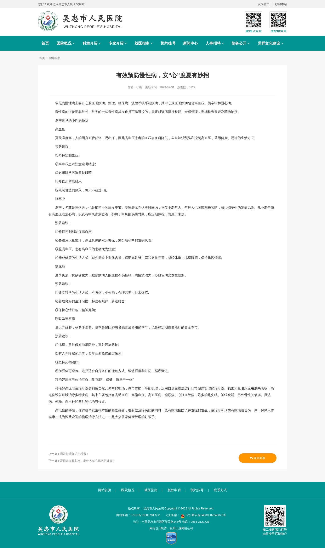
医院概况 (66, 43)
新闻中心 (190, 43)
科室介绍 (91, 43)
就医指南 (144, 43)
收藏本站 (281, 4)
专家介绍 (118, 43)
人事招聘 (215, 43)
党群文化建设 (271, 43)
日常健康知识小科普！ (74, 453)
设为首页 (263, 4)
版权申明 (174, 490)
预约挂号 (168, 43)
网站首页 (104, 490)
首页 (45, 43)
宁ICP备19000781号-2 (145, 515)
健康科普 (55, 58)
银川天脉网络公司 (181, 528)
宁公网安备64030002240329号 (206, 515)
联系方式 (220, 490)
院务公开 (241, 43)
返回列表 (257, 458)
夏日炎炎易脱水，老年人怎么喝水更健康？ (87, 460)
